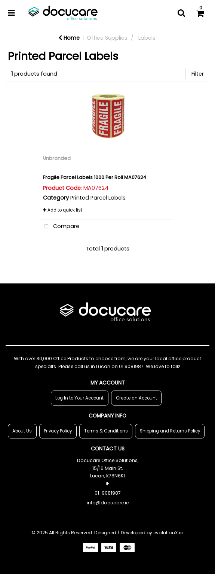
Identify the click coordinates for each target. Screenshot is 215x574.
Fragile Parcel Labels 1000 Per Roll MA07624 (94, 177)
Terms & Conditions (106, 431)
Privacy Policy (58, 431)
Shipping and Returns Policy (170, 431)
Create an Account (136, 398)
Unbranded (57, 158)
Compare (60, 226)
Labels (147, 38)
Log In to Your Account (79, 398)
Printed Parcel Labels (98, 197)
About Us (22, 431)
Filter (197, 74)
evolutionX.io (168, 532)
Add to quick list (62, 210)
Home (69, 38)
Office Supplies (107, 38)
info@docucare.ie (108, 502)
